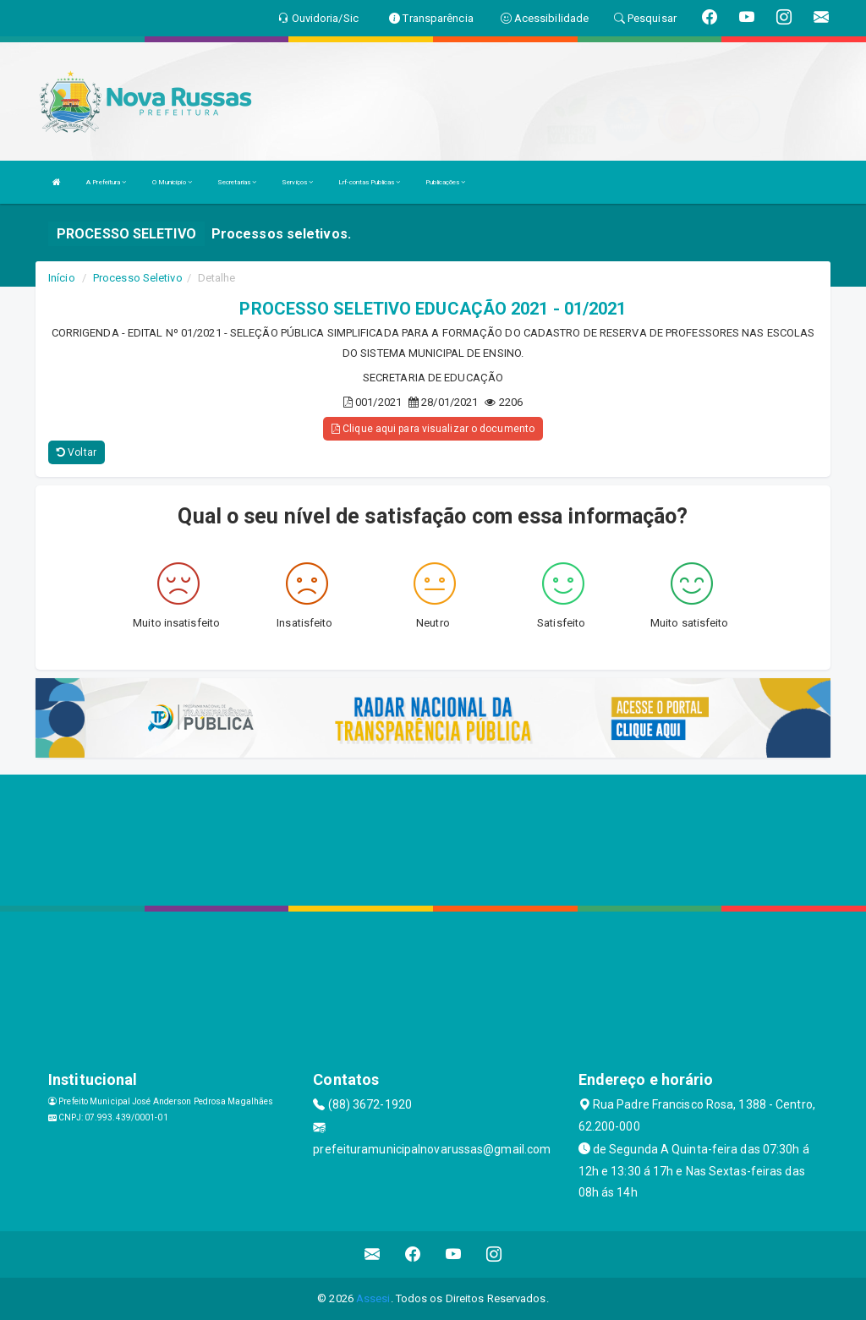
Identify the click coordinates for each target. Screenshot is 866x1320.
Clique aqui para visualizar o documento (433, 429)
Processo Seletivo (138, 277)
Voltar (76, 452)
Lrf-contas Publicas (369, 182)
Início (61, 277)
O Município (172, 182)
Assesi (373, 1298)
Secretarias (236, 182)
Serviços (297, 182)
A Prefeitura (106, 182)
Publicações (445, 182)
